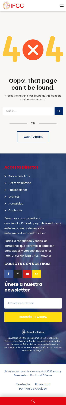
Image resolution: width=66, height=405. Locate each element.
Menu (61, 5)
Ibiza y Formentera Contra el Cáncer (37, 373)
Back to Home (33, 137)
